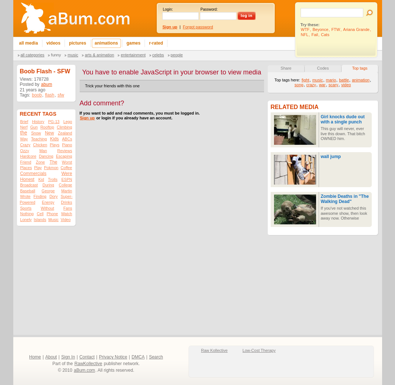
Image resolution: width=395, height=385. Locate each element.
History (38, 121)
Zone (40, 162)
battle (344, 80)
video (346, 85)
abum (46, 84)
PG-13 (53, 121)
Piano (67, 145)
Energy (48, 202)
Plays (54, 145)
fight (305, 80)
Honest (27, 179)
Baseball (27, 191)
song (299, 85)
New (49, 133)
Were (67, 173)
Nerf (24, 127)
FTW (335, 29)
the (23, 133)
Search (156, 357)
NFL (305, 34)
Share (286, 68)
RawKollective (88, 363)
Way (24, 139)
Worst (67, 162)
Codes (323, 68)
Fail (314, 34)
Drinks (66, 202)
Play (38, 167)
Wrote (25, 196)
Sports (26, 208)
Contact (86, 357)
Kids (54, 138)
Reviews (64, 150)
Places (26, 167)
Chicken (40, 145)
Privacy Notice (113, 357)
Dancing (46, 156)
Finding (40, 196)
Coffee (66, 167)
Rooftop (47, 127)
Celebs (158, 55)
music (317, 80)
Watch (66, 213)
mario (331, 80)
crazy (311, 85)
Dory (53, 196)
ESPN (66, 179)
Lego (67, 121)
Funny (56, 55)
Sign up (87, 118)
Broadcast (29, 185)
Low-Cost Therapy (259, 350)
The (53, 162)
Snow (36, 133)
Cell (40, 213)
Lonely (26, 219)
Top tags (360, 68)
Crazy (25, 145)
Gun (34, 127)
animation (361, 80)
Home (35, 357)
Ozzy (24, 150)
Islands (40, 219)
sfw (61, 95)
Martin (66, 191)
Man (43, 150)
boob (37, 95)
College (65, 185)
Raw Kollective (214, 350)
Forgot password (198, 27)
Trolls (53, 179)
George (48, 191)
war (322, 85)
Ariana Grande (356, 29)
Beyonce (320, 29)
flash (49, 95)
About (51, 357)
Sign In (68, 357)
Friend (25, 162)
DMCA (138, 357)
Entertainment (133, 55)
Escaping (64, 156)
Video (65, 219)
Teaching (39, 139)
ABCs (67, 139)
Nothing (27, 213)
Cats (325, 34)
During (48, 185)
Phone (52, 213)
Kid (41, 179)
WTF (305, 29)
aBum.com (84, 370)
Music (72, 55)
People (177, 55)
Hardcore (28, 156)
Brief (24, 121)
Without (47, 208)
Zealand (65, 133)
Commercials (33, 173)
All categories (33, 55)
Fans (67, 208)
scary (333, 85)
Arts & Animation (99, 55)
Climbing (64, 127)
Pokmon (51, 167)
